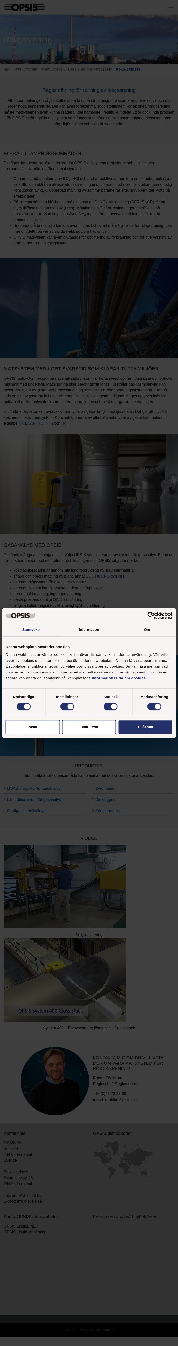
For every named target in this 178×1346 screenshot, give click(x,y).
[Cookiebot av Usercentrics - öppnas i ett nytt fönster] (151, 615)
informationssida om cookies (119, 678)
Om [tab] (147, 629)
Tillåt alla (145, 727)
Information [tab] (89, 629)
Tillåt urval (89, 727)
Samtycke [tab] (31, 629)
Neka (32, 727)
